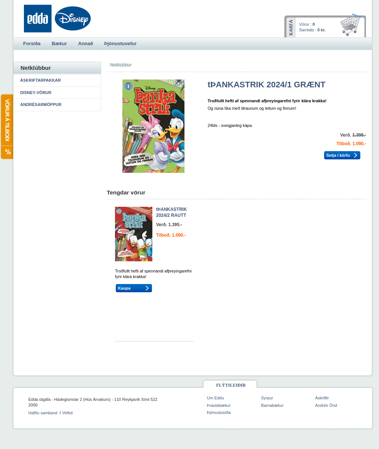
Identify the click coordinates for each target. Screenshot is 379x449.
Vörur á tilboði (6, 126)
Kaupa (124, 288)
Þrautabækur (219, 405)
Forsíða (31, 43)
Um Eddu (215, 398)
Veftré (67, 413)
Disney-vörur (36, 92)
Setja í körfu (338, 155)
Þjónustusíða (219, 412)
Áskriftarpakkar (40, 80)
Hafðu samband (43, 413)
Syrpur (267, 398)
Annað (85, 43)
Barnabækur (272, 405)
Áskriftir (322, 398)
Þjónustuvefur (120, 43)
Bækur (59, 43)
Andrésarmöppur (41, 104)
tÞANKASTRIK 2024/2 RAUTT (171, 212)
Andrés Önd (326, 405)
